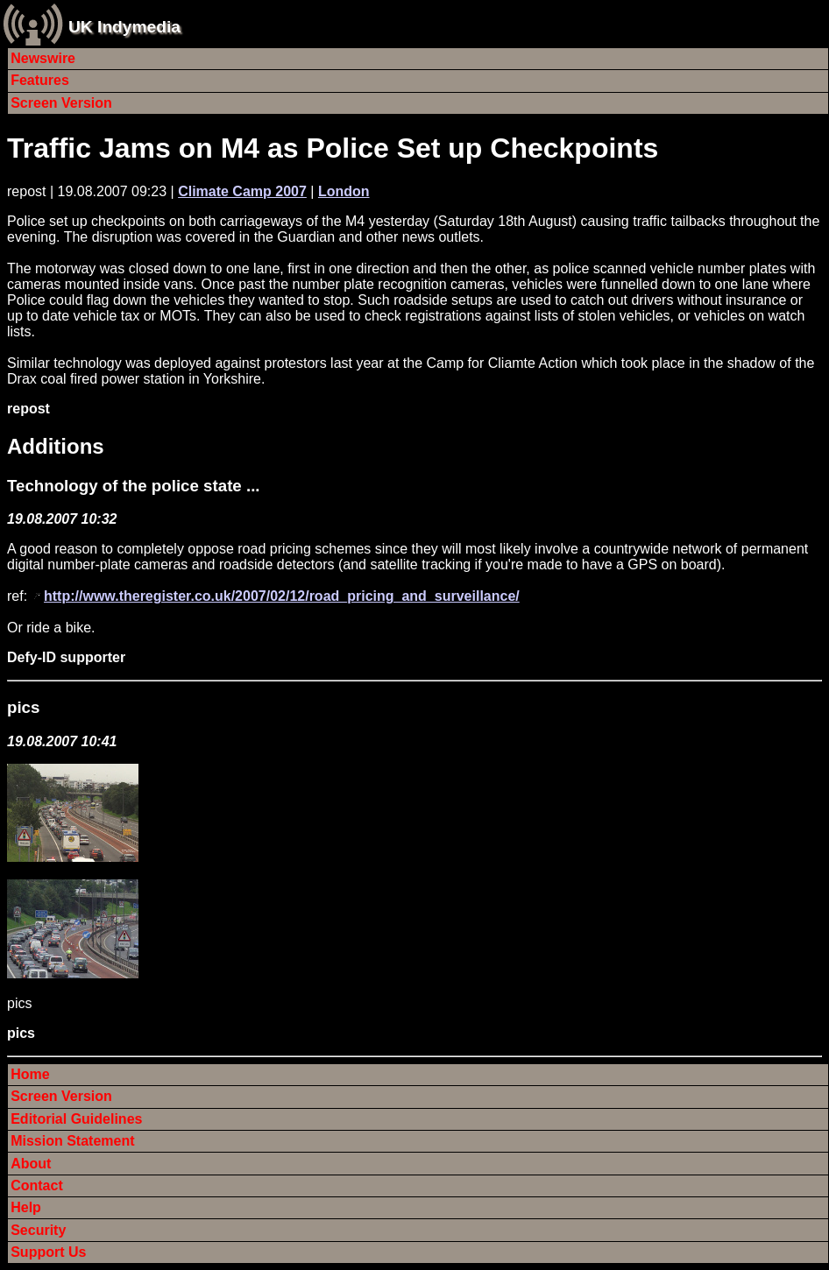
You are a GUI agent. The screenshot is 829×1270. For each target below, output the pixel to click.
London (344, 191)
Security (38, 1230)
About (31, 1163)
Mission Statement (72, 1140)
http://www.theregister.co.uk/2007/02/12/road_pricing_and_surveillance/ (282, 596)
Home (30, 1074)
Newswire (43, 58)
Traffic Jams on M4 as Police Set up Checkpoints (332, 148)
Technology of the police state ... (133, 485)
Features (40, 80)
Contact (37, 1185)
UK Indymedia (124, 27)
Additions (55, 446)
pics (23, 707)
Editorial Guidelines (76, 1118)
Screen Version (61, 102)
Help (26, 1207)
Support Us (48, 1252)
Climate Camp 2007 (242, 191)
